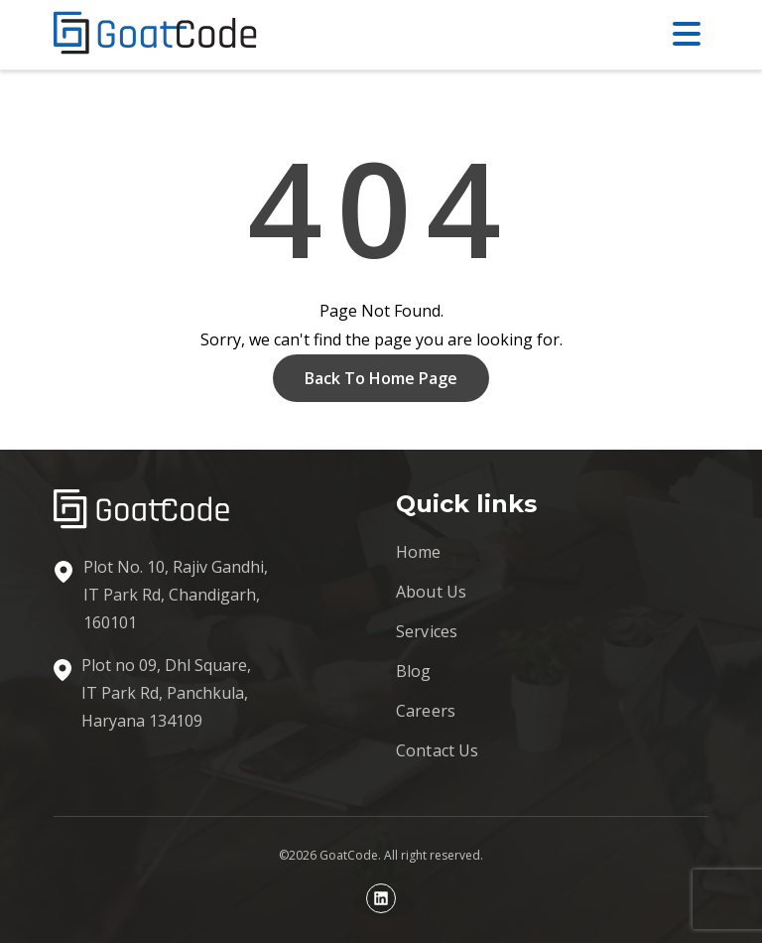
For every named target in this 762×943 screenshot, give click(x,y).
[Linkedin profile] (381, 898)
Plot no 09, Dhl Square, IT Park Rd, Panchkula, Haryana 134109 (166, 693)
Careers (425, 711)
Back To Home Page (381, 378)
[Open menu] (690, 34)
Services (426, 631)
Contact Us (437, 750)
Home (419, 552)
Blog (414, 671)
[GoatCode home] (155, 34)
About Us (431, 592)
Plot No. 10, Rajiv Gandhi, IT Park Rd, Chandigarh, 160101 (175, 594)
